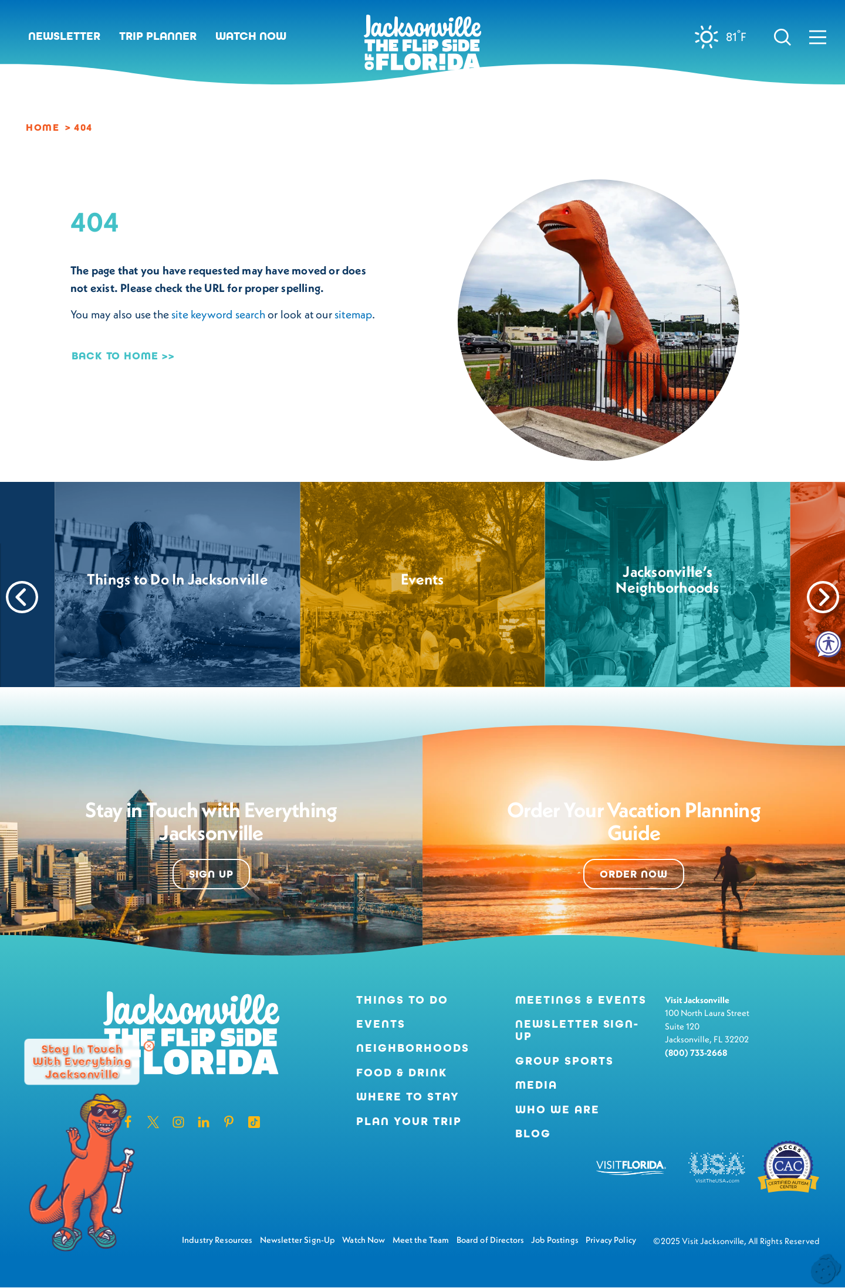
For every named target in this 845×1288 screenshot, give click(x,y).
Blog (533, 1133)
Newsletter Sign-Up (577, 1030)
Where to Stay (407, 1096)
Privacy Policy (611, 1239)
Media (536, 1085)
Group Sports (564, 1061)
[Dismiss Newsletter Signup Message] (149, 1046)
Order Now (633, 874)
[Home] (422, 47)
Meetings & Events (581, 1000)
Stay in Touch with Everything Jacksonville (81, 1061)
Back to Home (115, 355)
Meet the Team (421, 1239)
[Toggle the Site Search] (782, 36)
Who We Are (557, 1109)
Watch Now (250, 36)
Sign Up (211, 874)
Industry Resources (217, 1239)
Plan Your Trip (408, 1121)
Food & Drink (401, 1072)
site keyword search (218, 314)
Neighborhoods (412, 1048)
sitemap (353, 314)
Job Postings (555, 1239)
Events (380, 1024)
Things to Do (402, 1000)
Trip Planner (158, 36)
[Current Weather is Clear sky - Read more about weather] (725, 37)
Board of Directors (491, 1239)
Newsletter (64, 36)
